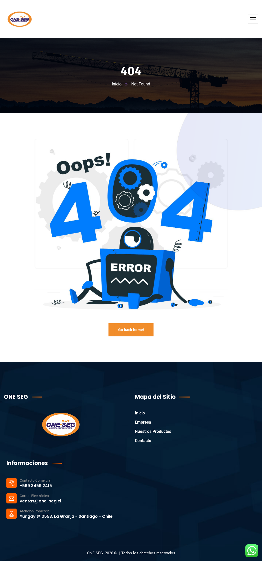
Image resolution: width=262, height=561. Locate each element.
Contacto (143, 440)
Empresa (143, 422)
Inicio (117, 84)
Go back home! (131, 329)
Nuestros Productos (153, 431)
